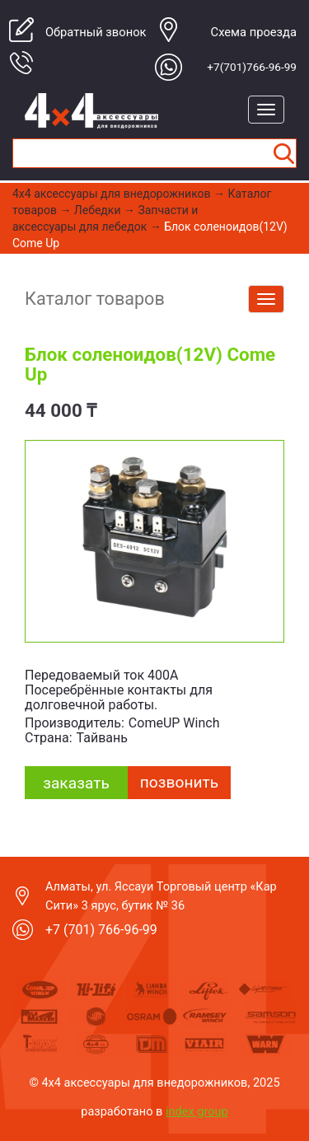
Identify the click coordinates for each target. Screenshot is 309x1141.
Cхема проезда (254, 32)
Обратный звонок (96, 32)
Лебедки (97, 210)
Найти (283, 153)
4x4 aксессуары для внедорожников (111, 193)
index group (197, 1111)
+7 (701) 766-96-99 (101, 930)
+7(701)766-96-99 (252, 66)
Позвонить (179, 782)
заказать (76, 783)
